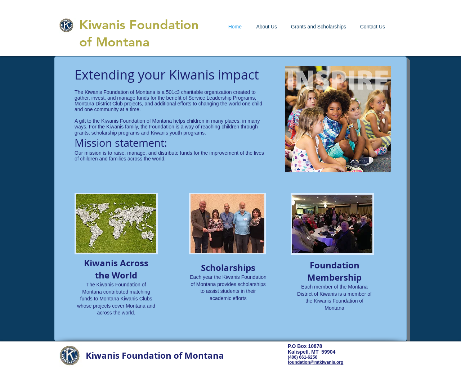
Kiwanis (102, 24)
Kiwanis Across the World (116, 269)
